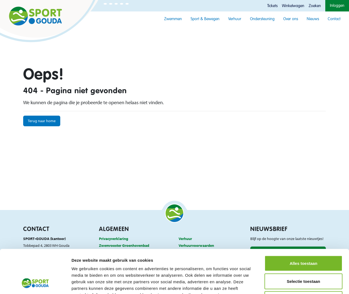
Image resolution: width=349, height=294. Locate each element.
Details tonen (295, 283)
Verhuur (234, 19)
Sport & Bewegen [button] (205, 19)
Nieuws (313, 19)
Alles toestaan (303, 222)
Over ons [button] (290, 19)
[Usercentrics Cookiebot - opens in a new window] (35, 283)
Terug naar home (42, 120)
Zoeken (315, 6)
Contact (334, 19)
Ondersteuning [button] (262, 19)
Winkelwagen (293, 6)
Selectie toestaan (303, 240)
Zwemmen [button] (173, 19)
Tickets (272, 6)
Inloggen (337, 6)
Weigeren (303, 258)
